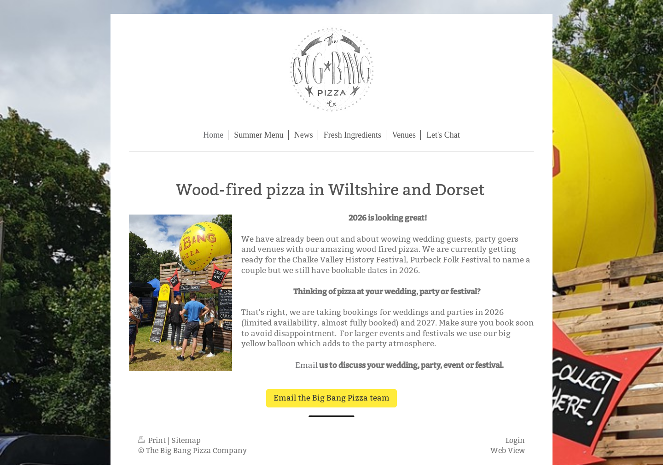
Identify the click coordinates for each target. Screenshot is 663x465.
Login (515, 440)
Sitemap (186, 440)
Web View (507, 450)
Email (306, 365)
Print (153, 440)
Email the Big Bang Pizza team (331, 398)
